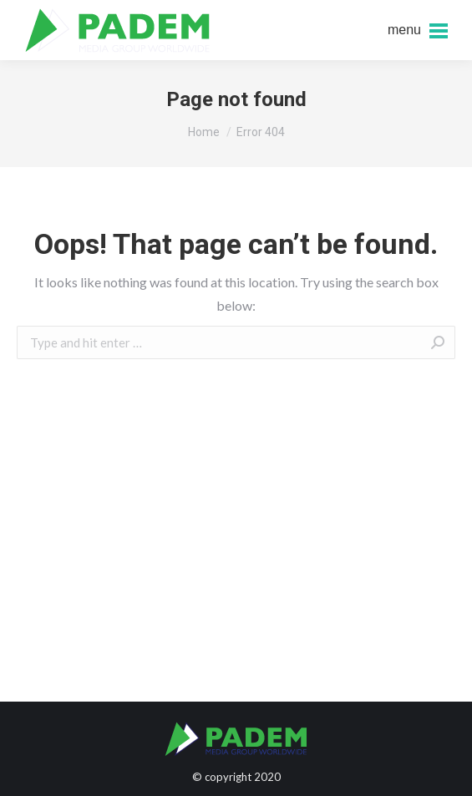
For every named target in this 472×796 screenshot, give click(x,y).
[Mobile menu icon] (417, 30)
